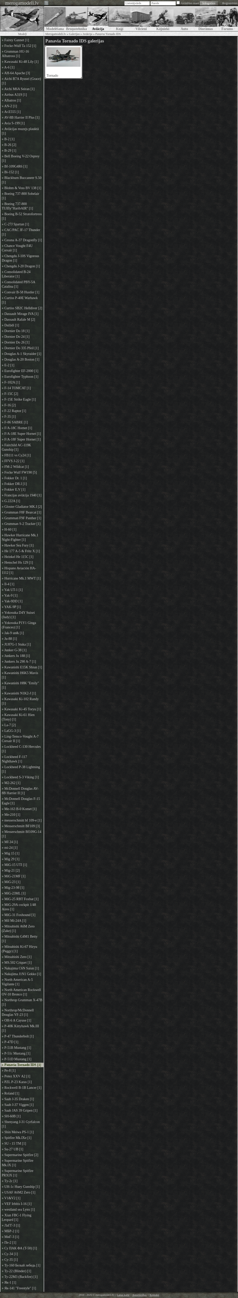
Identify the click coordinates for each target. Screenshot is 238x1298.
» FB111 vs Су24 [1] (16, 455)
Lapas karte (123, 1294)
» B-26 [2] (9, 145)
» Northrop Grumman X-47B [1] (22, 1002)
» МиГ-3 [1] (10, 1237)
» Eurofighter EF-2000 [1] (20, 371)
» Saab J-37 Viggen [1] (18, 1105)
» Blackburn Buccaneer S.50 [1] (21, 180)
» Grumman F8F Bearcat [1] (21, 512)
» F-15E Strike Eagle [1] (19, 399)
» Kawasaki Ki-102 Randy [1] (20, 701)
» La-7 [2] (9, 725)
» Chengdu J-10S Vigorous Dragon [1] (20, 258)
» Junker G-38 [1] (14, 650)
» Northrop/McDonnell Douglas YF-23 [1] (18, 1012)
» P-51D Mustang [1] (16, 1059)
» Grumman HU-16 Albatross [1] (15, 54)
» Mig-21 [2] (11, 870)
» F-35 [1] (9, 416)
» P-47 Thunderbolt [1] (18, 1036)
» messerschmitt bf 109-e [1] (22, 820)
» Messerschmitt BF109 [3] (21, 826)
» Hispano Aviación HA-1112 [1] (19, 570)
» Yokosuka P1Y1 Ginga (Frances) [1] (19, 625)
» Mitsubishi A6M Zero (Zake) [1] (18, 928)
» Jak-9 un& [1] (13, 633)
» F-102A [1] (11, 382)
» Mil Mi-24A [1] (14, 920)
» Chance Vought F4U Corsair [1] (17, 248)
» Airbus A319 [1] (14, 95)
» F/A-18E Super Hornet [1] (21, 434)
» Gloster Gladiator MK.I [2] (22, 507)
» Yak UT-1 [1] (12, 590)
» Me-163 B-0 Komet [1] (19, 809)
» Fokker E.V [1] (13, 489)
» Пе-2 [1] (9, 1242)
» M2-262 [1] (11, 783)
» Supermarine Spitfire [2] (20, 1155)
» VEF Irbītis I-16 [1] (16, 1204)
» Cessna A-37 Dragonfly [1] (22, 240)
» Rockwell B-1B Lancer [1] (21, 1088)
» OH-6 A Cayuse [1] (16, 1020)
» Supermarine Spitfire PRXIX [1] (17, 1173)
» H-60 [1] (9, 529)
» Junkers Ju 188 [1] (16, 656)
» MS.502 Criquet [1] (17, 962)
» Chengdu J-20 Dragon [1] (21, 266)
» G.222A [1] (11, 501)
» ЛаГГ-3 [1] (11, 1225)
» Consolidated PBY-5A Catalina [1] (18, 284)
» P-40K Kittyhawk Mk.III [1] (20, 1028)
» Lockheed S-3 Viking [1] (20, 777)
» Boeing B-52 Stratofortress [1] (22, 216)
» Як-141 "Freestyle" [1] (19, 1288)
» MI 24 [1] (10, 842)
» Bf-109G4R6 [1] (14, 166)
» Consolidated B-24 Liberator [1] (16, 274)
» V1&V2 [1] (11, 1198)
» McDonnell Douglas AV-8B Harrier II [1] (20, 791)
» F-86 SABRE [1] (15, 422)
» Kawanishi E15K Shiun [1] (22, 667)
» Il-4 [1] (8, 584)
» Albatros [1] (11, 100)
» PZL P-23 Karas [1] (17, 1082)
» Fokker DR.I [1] (14, 484)
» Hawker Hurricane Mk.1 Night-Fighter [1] (20, 537)
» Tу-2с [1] (10, 1181)
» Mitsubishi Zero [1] (16, 957)
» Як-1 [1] (9, 1282)
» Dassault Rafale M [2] (18, 319)
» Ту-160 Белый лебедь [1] (21, 1265)
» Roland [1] (10, 1093)
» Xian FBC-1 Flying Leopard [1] (16, 1217)
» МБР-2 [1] (10, 1231)
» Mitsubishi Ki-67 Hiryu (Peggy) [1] (19, 949)
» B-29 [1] (9, 150)
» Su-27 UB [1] (12, 1149)
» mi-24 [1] (10, 848)
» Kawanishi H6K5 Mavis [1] (20, 675)
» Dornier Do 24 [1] (16, 337)
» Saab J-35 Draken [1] (18, 1099)
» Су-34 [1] (10, 1254)
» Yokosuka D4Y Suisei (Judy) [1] (18, 615)
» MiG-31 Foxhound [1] (18, 915)
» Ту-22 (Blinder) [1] (16, 1271)
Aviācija (87, 34)
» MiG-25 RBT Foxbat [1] (20, 899)
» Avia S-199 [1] (13, 123)
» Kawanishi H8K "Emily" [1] (20, 685)
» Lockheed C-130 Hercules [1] (21, 749)
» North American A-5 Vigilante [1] (17, 982)
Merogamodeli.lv (55, 34)
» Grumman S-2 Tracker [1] (21, 524)
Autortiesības (139, 1294)
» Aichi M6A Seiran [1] (18, 89)
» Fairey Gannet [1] (15, 40)
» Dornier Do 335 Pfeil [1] (20, 348)
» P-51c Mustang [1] (16, 1053)
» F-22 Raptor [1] (14, 411)
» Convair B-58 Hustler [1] (20, 292)
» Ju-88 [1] (9, 639)
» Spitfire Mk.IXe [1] (16, 1138)
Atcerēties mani (189, 3)
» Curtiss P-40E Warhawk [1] (20, 300)
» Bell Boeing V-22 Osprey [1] (20, 158)
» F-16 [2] (9, 405)
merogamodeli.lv (22, 3)
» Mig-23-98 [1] (13, 887)
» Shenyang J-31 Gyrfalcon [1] (21, 1124)
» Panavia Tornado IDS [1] (21, 1065)
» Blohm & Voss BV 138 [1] (21, 188)
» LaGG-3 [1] (11, 731)
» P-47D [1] (10, 1042)
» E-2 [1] (8, 365)
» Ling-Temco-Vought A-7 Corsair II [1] (20, 739)
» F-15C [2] (10, 394)
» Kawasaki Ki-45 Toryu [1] (21, 709)
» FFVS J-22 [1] (13, 461)
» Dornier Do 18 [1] (16, 331)
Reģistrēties (230, 3)
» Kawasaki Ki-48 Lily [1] (20, 62)
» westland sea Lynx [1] (18, 1209)
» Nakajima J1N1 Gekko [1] (21, 974)
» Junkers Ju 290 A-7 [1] (19, 661)
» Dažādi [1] (10, 325)
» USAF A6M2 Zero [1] (18, 1192)
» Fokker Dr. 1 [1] (14, 478)
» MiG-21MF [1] (14, 876)
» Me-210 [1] (11, 815)
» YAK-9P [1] (11, 607)
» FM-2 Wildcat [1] (15, 467)
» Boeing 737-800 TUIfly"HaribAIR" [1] (17, 206)
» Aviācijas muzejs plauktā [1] (20, 131)
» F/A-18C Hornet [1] (17, 428)
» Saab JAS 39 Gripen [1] (19, 1110)
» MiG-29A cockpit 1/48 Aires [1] (19, 907)
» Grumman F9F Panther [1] (21, 518)
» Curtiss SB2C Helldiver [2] (22, 308)
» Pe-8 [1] (9, 1070)
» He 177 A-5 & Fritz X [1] (21, 551)
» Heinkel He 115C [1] (17, 557)
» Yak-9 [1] (9, 595)
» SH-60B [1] (11, 1116)
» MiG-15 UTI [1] (14, 865)
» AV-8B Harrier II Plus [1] (20, 117)
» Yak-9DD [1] (12, 601)
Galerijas (74, 34)
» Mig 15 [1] (10, 853)
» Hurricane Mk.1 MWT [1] (21, 578)
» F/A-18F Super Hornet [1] (21, 439)
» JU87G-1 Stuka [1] (16, 644)
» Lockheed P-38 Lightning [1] (21, 769)
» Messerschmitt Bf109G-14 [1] (21, 834)
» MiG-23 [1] (11, 882)
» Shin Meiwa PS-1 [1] (18, 1132)
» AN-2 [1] (9, 106)
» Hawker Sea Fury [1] (17, 545)
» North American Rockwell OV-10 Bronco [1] (21, 992)
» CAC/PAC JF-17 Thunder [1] (21, 232)
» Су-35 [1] (10, 1260)
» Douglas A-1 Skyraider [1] (21, 354)
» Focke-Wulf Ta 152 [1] (19, 46)
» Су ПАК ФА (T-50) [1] (19, 1248)
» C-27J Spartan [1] (15, 224)
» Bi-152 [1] (10, 172)
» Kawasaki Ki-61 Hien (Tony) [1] (18, 717)
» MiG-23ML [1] (14, 893)
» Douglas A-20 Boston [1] (20, 359)
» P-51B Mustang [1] (16, 1048)
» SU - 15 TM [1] (14, 1143)
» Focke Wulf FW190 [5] (19, 472)
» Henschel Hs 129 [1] (17, 562)
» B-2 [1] (8, 139)
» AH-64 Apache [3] (16, 73)
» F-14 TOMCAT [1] (16, 388)
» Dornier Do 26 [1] (16, 342)
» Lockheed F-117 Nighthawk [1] (14, 759)
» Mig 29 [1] (10, 859)
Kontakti (154, 1294)
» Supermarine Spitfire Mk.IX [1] (17, 1163)
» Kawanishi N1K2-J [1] (19, 693)
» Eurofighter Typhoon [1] (20, 376)
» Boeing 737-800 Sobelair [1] (20, 196)
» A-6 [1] (8, 67)
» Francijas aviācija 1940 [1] (21, 495)
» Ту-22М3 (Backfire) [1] (19, 1277)
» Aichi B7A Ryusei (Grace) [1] (21, 81)
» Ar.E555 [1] (11, 112)
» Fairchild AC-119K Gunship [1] (16, 447)
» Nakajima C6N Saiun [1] (20, 968)
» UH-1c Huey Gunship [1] (21, 1187)
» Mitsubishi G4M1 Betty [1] (19, 939)
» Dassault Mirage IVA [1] (20, 314)
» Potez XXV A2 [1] (16, 1076)
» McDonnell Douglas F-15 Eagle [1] (21, 801)
